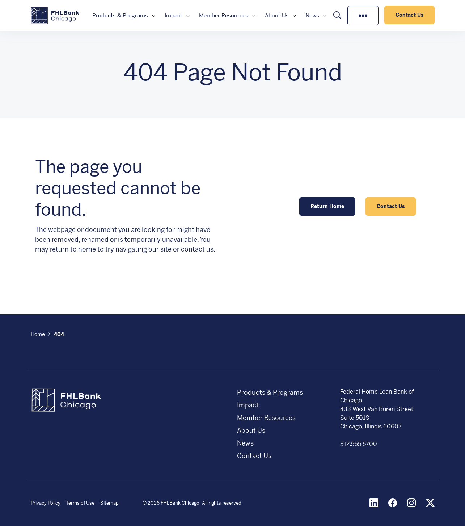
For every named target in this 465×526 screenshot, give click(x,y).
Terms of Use (80, 503)
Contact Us (409, 15)
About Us (277, 15)
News (312, 15)
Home (38, 334)
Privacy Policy (45, 503)
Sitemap (109, 503)
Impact (173, 15)
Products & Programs (120, 15)
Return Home (327, 206)
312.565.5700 (358, 444)
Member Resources (223, 15)
